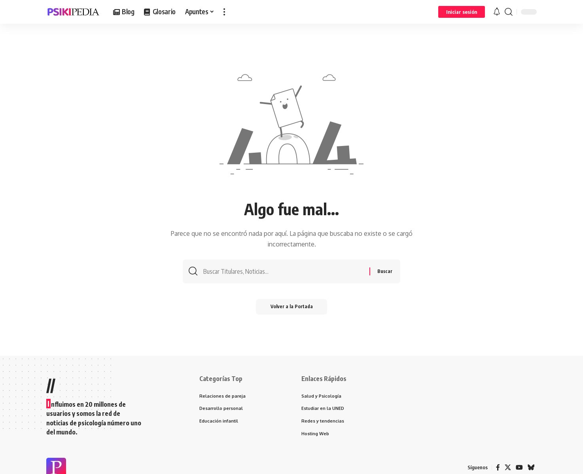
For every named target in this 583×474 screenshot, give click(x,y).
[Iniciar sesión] (461, 12)
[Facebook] (498, 468)
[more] (224, 12)
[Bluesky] (531, 468)
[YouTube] (519, 468)
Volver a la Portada (292, 308)
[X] (508, 468)
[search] (509, 12)
